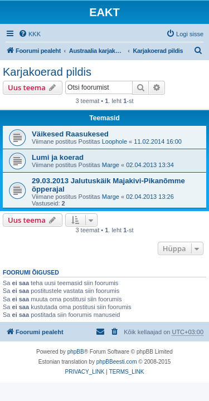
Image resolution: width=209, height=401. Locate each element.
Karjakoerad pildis (47, 72)
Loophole (114, 141)
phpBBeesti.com (116, 362)
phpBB (75, 352)
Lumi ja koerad (58, 157)
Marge (110, 165)
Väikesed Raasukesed (70, 134)
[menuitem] (29, 34)
